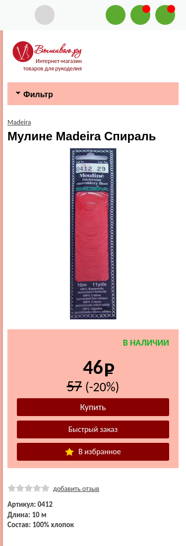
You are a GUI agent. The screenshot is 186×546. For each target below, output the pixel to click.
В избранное (93, 451)
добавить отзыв (76, 489)
